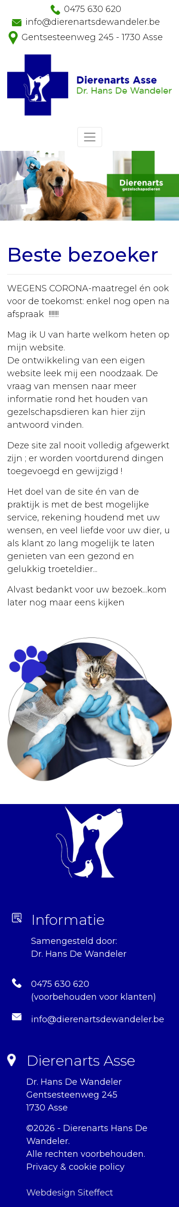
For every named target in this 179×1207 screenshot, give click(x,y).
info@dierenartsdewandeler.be (92, 22)
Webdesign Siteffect (69, 1192)
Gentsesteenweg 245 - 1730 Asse (92, 37)
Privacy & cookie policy (75, 1167)
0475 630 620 (92, 9)
